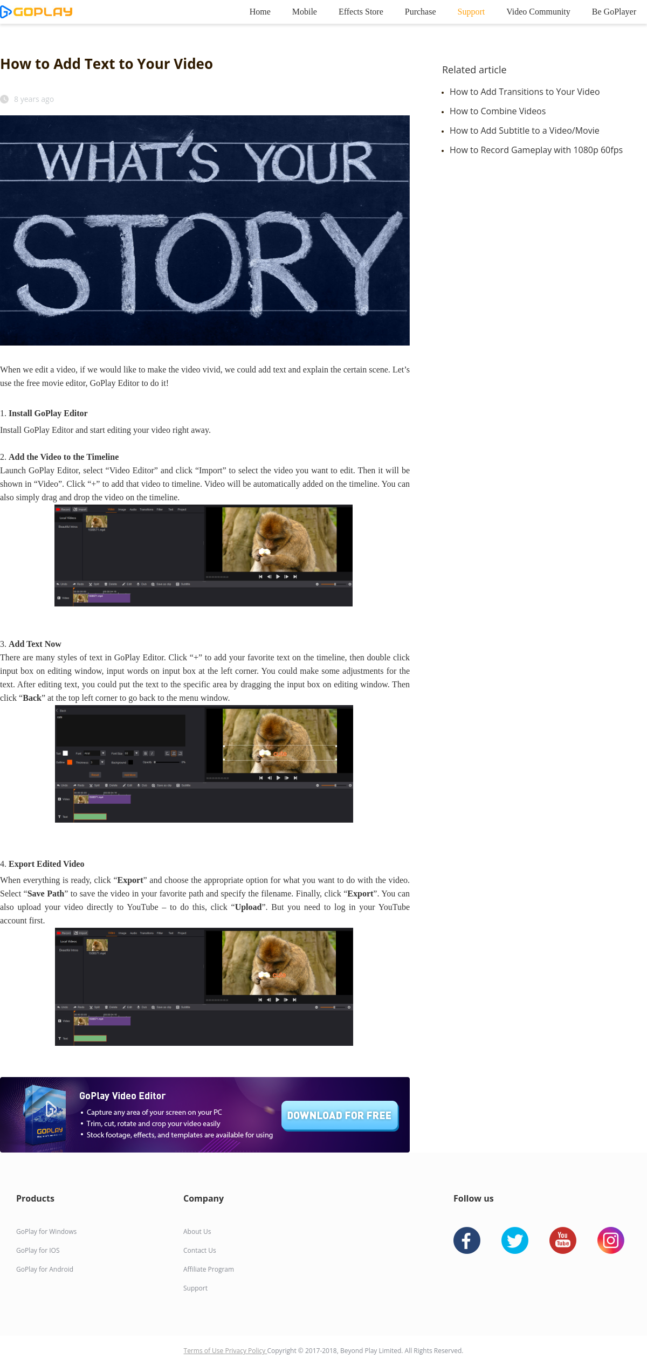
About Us (197, 1231)
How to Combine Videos (498, 111)
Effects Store (361, 11)
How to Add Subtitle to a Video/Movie (525, 130)
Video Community (538, 11)
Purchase (420, 11)
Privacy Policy (246, 1350)
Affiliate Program (208, 1269)
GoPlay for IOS (38, 1250)
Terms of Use (204, 1350)
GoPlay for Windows (46, 1231)
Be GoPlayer (614, 11)
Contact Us (199, 1250)
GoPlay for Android (44, 1269)
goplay (36, 11)
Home (260, 11)
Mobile (304, 11)
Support (471, 11)
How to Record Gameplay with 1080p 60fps (536, 150)
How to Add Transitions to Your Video (525, 92)
